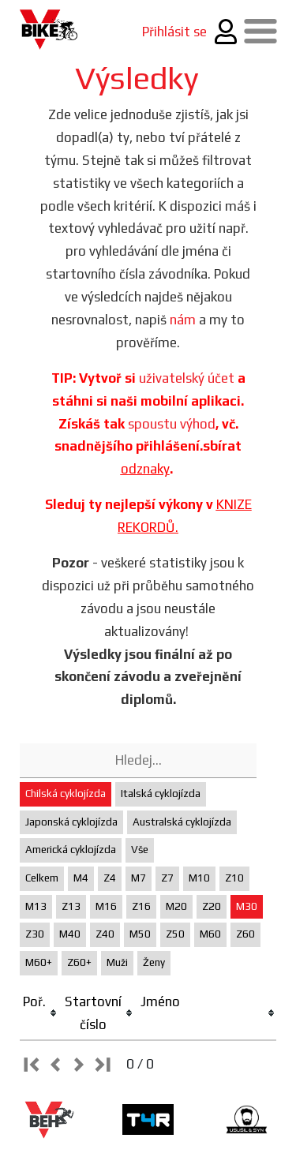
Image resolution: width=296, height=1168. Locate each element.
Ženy (154, 962)
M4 (80, 878)
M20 (176, 906)
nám (183, 320)
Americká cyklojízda (70, 849)
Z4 (109, 878)
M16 (106, 906)
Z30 (34, 934)
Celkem (41, 878)
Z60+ (79, 962)
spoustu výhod (171, 424)
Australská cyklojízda (182, 822)
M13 (36, 906)
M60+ (38, 962)
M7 (138, 878)
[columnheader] (41, 1013)
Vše (139, 849)
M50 (140, 934)
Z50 (175, 934)
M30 (246, 906)
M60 (210, 934)
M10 (199, 878)
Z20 (211, 906)
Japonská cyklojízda (71, 822)
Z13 (71, 906)
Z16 (141, 906)
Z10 (234, 878)
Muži (117, 962)
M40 (70, 934)
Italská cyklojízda (160, 793)
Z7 (167, 878)
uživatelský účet (186, 378)
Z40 (105, 934)
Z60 (245, 934)
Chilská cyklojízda (65, 793)
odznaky (145, 469)
